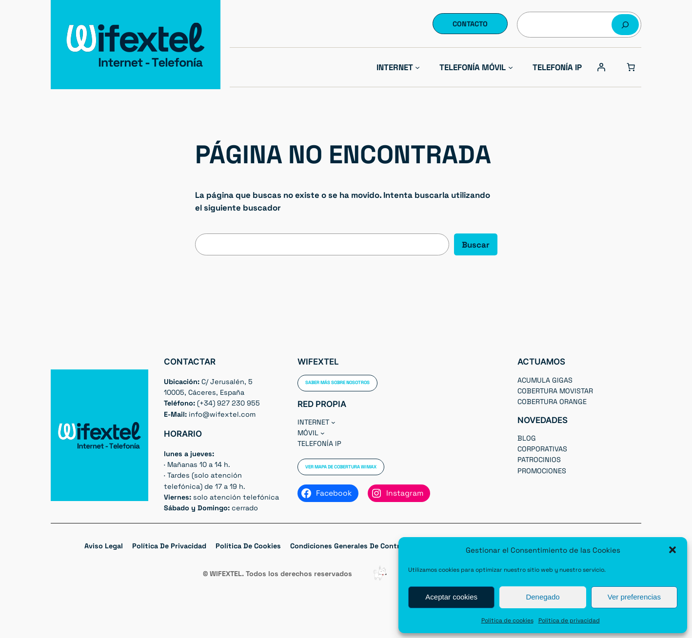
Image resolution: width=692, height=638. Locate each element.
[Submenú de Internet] (417, 67)
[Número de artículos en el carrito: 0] (631, 67)
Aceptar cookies (451, 597)
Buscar (476, 244)
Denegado (542, 597)
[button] (672, 550)
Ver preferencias (634, 597)
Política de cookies (507, 620)
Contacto (470, 23)
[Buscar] (625, 24)
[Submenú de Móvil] (322, 433)
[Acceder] (601, 67)
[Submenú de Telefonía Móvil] (510, 67)
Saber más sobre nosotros (337, 383)
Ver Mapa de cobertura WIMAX (340, 467)
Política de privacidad (569, 620)
